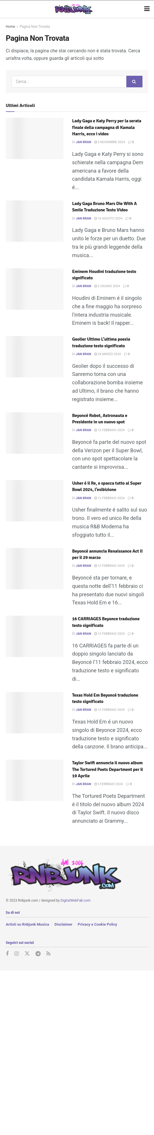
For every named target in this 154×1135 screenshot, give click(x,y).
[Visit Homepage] (73, 9)
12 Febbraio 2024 (109, 430)
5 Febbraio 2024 (108, 784)
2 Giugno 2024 (107, 286)
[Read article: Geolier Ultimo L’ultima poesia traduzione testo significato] (34, 356)
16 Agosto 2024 (108, 218)
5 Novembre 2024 (109, 142)
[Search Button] (134, 81)
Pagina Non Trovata (35, 27)
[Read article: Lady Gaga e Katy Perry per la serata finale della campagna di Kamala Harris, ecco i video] (34, 138)
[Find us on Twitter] (27, 954)
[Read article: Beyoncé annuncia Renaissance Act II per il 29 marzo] (34, 568)
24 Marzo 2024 (107, 354)
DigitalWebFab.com (76, 900)
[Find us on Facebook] (7, 954)
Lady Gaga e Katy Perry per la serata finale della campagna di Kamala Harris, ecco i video (106, 127)
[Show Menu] (147, 9)
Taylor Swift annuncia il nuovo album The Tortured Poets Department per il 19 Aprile (107, 769)
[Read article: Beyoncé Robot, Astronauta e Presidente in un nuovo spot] (34, 433)
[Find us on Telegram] (38, 954)
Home (10, 27)
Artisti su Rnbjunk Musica (27, 924)
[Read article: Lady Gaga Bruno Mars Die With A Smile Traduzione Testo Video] (34, 221)
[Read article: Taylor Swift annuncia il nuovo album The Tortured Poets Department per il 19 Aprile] (34, 780)
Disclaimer (63, 924)
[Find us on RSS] (48, 954)
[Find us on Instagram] (16, 954)
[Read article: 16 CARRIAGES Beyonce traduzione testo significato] (34, 636)
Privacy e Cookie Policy (97, 924)
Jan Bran (83, 142)
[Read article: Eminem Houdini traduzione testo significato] (34, 289)
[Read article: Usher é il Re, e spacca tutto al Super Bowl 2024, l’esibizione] (34, 500)
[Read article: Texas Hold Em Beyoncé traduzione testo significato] (34, 712)
